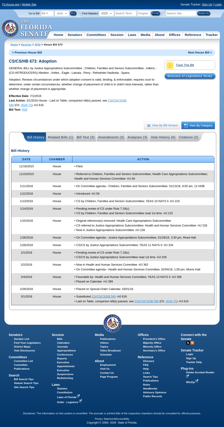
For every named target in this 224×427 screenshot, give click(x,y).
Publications (108, 339)
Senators (75, 35)
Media (145, 35)
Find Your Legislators (27, 342)
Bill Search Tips (23, 379)
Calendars (63, 342)
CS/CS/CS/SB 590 (104, 296)
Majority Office (152, 342)
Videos (104, 342)
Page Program (109, 376)
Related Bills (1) (60, 137)
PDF (25, 109)
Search (14, 375)
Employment (108, 364)
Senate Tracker (192, 350)
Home (58, 35)
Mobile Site (29, 4)
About (160, 35)
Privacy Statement (105, 418)
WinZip (192, 382)
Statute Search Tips (26, 383)
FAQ (146, 364)
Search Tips (150, 376)
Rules (146, 384)
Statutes (62, 388)
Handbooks (150, 388)
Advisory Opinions (154, 392)
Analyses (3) (137, 137)
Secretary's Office (154, 350)
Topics (104, 346)
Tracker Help (194, 362)
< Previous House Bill (27, 52)
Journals (62, 346)
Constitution (64, 392)
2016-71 (26, 105)
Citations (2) (188, 137)
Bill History (35, 137)
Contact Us (107, 372)
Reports (62, 358)
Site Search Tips (24, 387)
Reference (193, 35)
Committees (96, 35)
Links (146, 372)
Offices (174, 35)
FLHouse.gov (11, 4)
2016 (38, 44)
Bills (59, 339)
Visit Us (105, 368)
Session (117, 35)
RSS (192, 343)
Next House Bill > (200, 52)
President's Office (154, 339)
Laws (132, 35)
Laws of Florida (69, 397)
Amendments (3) (111, 137)
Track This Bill (180, 65)
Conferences (65, 354)
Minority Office (152, 346)
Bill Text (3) (86, 137)
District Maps (22, 346)
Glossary (148, 361)
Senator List (21, 339)
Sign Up (207, 4)
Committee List (23, 361)
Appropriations (66, 350)
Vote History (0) (163, 137)
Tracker (212, 35)
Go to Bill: (34, 13)
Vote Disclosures (24, 350)
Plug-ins (187, 368)
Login (218, 4)
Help (146, 368)
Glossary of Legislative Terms (189, 76)
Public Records (152, 396)
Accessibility (122, 418)
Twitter (188, 343)
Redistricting (65, 378)
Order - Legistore (70, 402)
